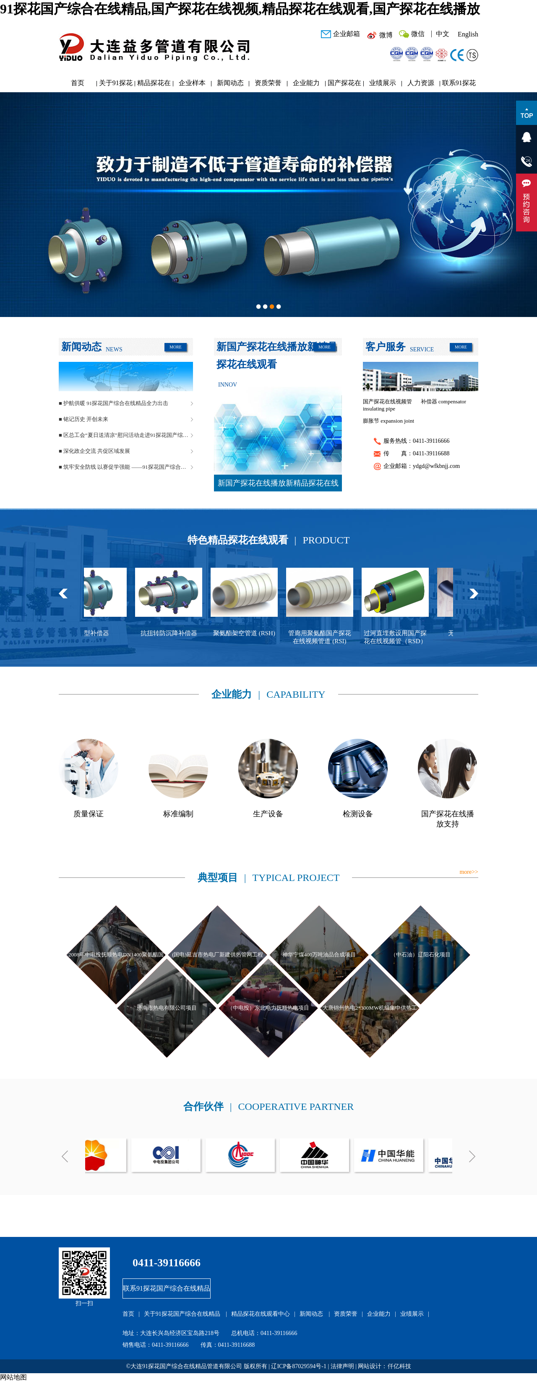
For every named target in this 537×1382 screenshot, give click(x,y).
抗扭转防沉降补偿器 (174, 633)
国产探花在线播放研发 (344, 85)
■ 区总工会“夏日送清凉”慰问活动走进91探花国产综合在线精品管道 (126, 435)
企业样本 (192, 82)
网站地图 (13, 1377)
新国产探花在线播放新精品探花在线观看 (278, 485)
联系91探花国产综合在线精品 (459, 85)
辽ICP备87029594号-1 (298, 1366)
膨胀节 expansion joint (388, 421)
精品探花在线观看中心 (154, 85)
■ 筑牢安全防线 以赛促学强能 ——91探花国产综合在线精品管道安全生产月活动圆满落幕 (126, 467)
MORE (175, 347)
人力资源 (420, 82)
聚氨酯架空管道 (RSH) (250, 633)
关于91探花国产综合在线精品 (116, 85)
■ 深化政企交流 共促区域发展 (94, 451)
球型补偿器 (99, 633)
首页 (77, 82)
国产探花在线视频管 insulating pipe (387, 405)
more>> (468, 872)
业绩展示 (382, 82)
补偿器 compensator (444, 401)
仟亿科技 (399, 1366)
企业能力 (306, 82)
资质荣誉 (268, 82)
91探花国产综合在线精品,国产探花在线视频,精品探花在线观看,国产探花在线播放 (240, 8)
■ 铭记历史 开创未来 (83, 419)
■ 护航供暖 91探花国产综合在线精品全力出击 (113, 403)
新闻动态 (230, 82)
